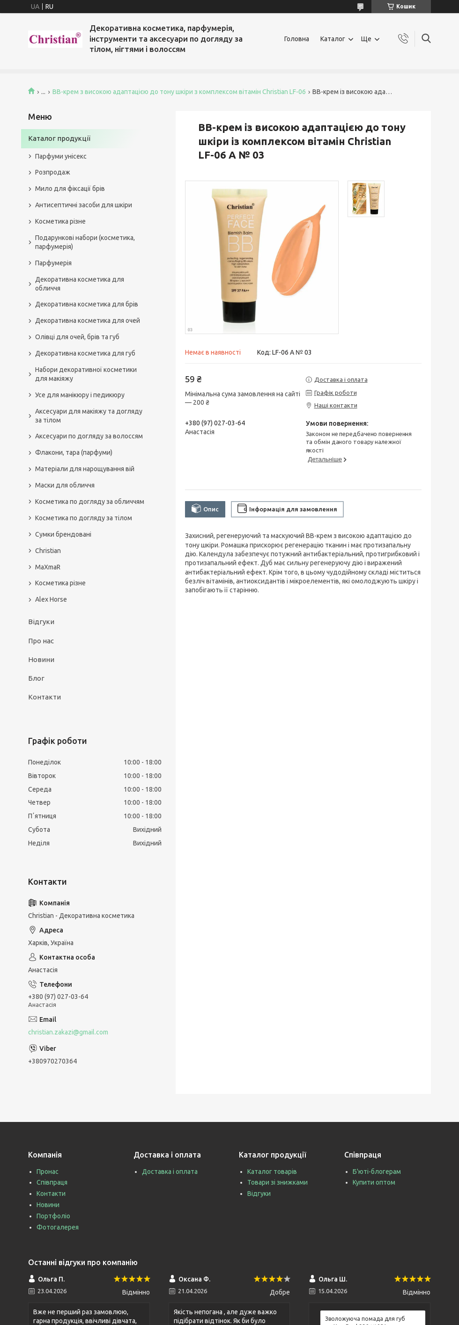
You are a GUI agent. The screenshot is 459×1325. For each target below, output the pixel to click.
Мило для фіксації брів (70, 188)
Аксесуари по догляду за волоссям (89, 436)
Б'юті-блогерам (377, 1171)
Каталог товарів (272, 1171)
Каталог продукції (59, 138)
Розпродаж (52, 172)
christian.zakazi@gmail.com (68, 1032)
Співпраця (52, 1182)
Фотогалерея (58, 1227)
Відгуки (41, 622)
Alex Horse (51, 599)
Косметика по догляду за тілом (83, 518)
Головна (296, 39)
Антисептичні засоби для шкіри (83, 205)
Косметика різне (60, 221)
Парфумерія (53, 263)
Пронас (48, 1171)
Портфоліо (53, 1216)
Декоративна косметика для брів (86, 304)
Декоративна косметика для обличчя (79, 284)
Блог (36, 678)
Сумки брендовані (63, 534)
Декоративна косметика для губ (85, 353)
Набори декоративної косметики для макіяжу (86, 374)
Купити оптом (374, 1182)
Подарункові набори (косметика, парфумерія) (85, 242)
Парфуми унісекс (61, 156)
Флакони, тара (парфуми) (73, 452)
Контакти (44, 697)
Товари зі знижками (277, 1182)
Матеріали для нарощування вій (84, 469)
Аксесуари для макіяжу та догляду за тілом (88, 416)
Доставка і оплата (170, 1171)
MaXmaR (47, 567)
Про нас (41, 641)
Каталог (332, 39)
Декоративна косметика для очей (87, 320)
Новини (41, 659)
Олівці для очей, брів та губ (77, 337)
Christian (48, 550)
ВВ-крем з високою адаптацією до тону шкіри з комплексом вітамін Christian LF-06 (179, 91)
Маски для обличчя (65, 485)
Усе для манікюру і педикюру (80, 395)
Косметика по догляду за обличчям (89, 501)
